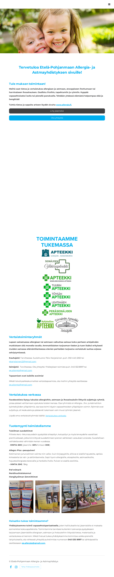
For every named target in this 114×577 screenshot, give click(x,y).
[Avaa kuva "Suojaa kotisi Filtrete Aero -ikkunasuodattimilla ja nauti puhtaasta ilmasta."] (47, 496)
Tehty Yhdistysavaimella (30, 567)
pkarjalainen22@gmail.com (22, 361)
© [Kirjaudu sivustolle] (10, 561)
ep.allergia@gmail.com (20, 370)
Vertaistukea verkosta (55, 415)
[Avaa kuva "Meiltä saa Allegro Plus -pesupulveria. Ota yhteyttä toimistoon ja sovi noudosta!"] (21, 496)
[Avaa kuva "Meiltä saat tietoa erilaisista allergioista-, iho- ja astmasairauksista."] (83, 496)
